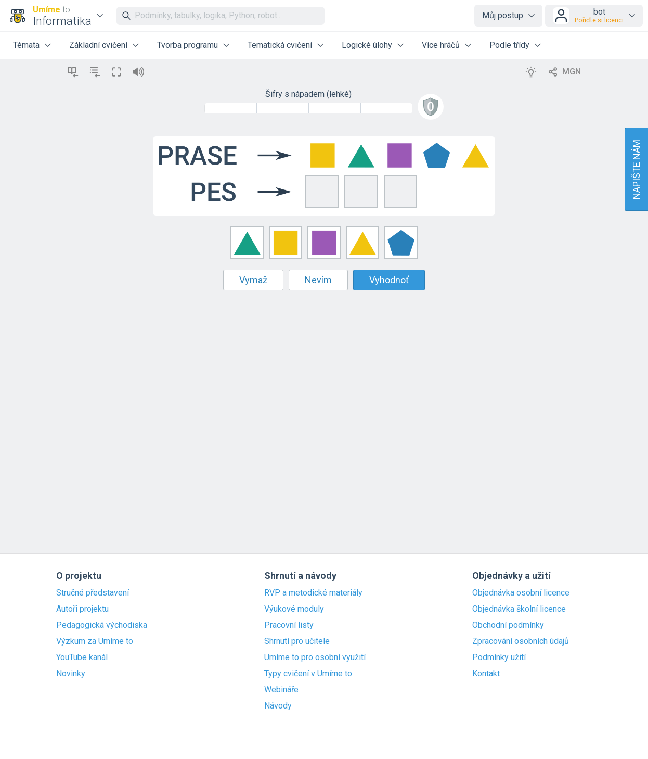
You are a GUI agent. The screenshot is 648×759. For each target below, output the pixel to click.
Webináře (281, 689)
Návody (278, 706)
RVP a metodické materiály (313, 593)
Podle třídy (509, 45)
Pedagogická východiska (101, 625)
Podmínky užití (499, 657)
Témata (26, 45)
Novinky (70, 673)
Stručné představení (92, 593)
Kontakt (486, 673)
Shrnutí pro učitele (297, 641)
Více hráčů (441, 45)
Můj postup (502, 15)
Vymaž (253, 279)
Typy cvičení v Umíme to (308, 673)
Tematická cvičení (280, 45)
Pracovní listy (289, 625)
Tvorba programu (187, 45)
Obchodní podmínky (508, 625)
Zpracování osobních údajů (520, 641)
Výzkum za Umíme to (94, 641)
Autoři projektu (82, 609)
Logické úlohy (367, 45)
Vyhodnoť (389, 279)
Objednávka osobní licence (520, 593)
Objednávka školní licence (519, 609)
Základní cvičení (98, 45)
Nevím (318, 279)
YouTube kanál (82, 657)
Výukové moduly (294, 609)
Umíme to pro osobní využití (315, 657)
